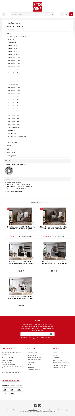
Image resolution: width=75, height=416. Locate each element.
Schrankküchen (12, 42)
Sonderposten (11, 156)
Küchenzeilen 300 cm (14, 97)
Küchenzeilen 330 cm (14, 106)
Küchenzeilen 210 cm (14, 64)
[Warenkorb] (71, 14)
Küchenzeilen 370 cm (14, 115)
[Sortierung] (39, 202)
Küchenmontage (12, 142)
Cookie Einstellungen (34, 369)
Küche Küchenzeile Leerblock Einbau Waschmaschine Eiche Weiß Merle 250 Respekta (20, 297)
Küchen (9, 33)
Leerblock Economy (13, 81)
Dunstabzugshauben (13, 23)
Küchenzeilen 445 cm (14, 124)
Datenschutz (32, 367)
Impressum (31, 362)
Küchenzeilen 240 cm (14, 70)
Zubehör (9, 146)
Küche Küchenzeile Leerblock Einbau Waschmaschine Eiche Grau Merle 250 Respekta (54, 263)
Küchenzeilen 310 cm (14, 100)
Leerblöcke (11, 139)
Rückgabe (56, 358)
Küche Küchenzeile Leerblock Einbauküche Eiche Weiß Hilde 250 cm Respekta (21, 228)
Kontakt (55, 355)
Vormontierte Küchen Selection (17, 36)
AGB (34, 339)
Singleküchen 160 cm (14, 48)
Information (31, 348)
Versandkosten (33, 410)
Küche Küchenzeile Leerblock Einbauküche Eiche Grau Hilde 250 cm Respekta (54, 228)
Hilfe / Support (32, 353)
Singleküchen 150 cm (14, 45)
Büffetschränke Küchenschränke (17, 136)
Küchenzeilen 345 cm (14, 112)
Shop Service (56, 348)
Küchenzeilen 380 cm (14, 118)
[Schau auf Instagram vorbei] (40, 405)
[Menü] (4, 14)
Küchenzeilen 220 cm (14, 67)
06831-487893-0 (7, 358)
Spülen (9, 149)
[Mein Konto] (67, 14)
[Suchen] (52, 14)
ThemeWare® (51, 411)
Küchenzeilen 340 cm (14, 109)
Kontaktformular (16, 372)
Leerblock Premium (13, 84)
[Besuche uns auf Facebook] (35, 405)
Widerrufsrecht (57, 360)
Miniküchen (11, 39)
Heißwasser (10, 30)
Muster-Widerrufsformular (61, 363)
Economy (11, 75)
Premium (11, 78)
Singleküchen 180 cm (14, 51)
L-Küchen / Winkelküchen (15, 127)
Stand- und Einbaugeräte (15, 26)
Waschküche (11, 152)
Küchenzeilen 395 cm (14, 121)
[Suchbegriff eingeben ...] (30, 14)
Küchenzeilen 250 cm (14, 73)
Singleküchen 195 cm (14, 54)
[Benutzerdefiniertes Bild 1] (12, 389)
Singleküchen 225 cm (14, 57)
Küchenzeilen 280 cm (14, 91)
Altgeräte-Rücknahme (34, 359)
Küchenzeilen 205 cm (14, 60)
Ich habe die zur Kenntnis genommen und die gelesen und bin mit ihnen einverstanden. (36, 339)
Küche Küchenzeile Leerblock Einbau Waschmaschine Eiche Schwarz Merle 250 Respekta (20, 263)
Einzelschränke (12, 133)
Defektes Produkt (58, 353)
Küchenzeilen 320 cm (14, 103)
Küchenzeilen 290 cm (14, 94)
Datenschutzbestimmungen (36, 337)
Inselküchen (11, 130)
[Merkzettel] (62, 14)
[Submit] (51, 334)
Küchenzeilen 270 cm (14, 87)
